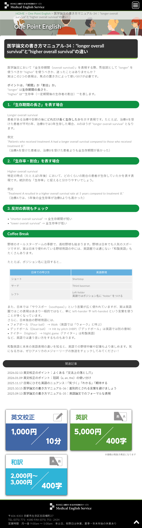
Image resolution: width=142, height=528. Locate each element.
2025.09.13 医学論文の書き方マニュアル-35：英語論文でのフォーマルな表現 (59, 393)
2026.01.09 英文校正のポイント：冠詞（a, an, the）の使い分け (49, 377)
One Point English (39, 13)
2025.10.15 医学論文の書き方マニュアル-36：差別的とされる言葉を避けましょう (61, 388)
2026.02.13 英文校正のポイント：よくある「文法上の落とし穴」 (50, 372)
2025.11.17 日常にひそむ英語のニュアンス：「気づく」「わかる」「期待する (57, 383)
